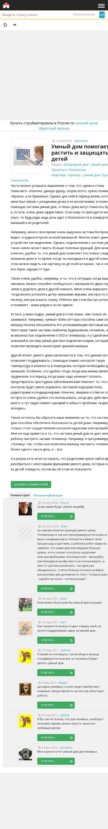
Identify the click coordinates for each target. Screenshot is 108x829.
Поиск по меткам (84, 14)
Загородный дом (75, 164)
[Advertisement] (54, 64)
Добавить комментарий (31, 484)
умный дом (99, 164)
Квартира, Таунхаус (66, 175)
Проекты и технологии (68, 170)
